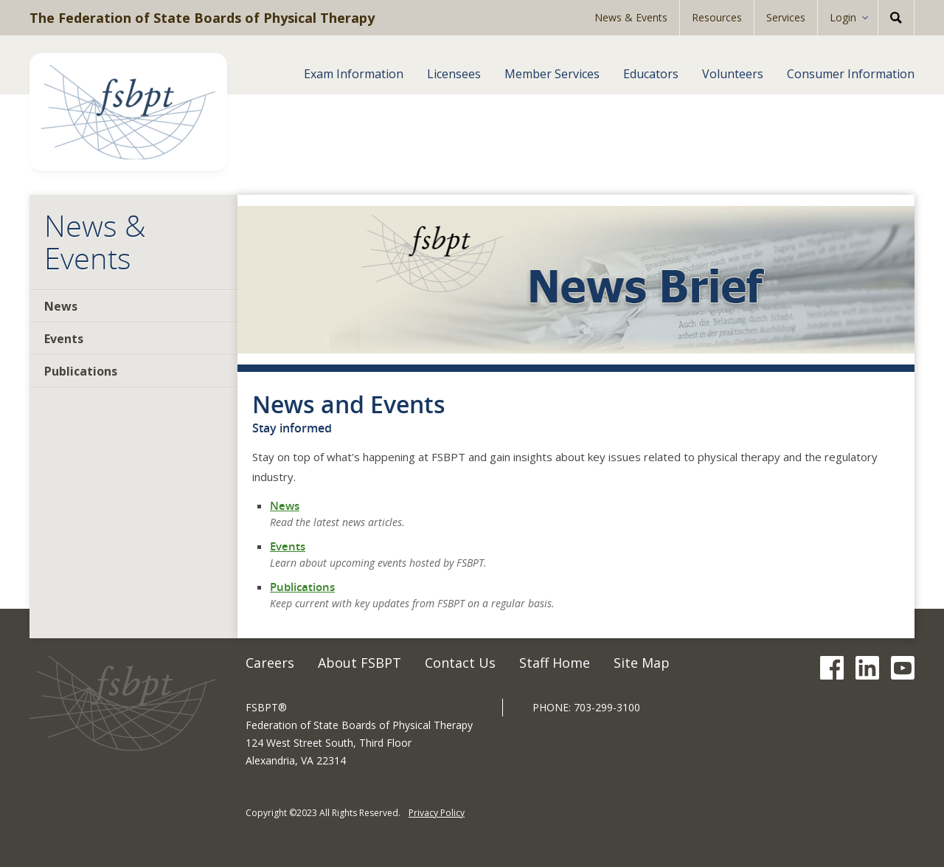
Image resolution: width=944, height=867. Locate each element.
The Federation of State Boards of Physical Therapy (202, 18)
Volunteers (732, 74)
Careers (270, 662)
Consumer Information (850, 74)
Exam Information (353, 74)
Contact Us (460, 662)
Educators (650, 74)
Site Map (642, 662)
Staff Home (554, 662)
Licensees (454, 74)
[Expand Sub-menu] (870, 17)
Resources (717, 17)
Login (843, 17)
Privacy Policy (437, 812)
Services (785, 17)
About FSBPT (359, 662)
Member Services (552, 74)
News (60, 306)
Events (63, 339)
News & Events (630, 17)
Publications (80, 371)
